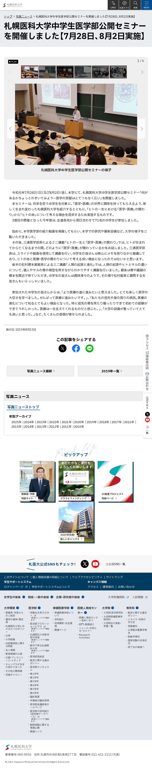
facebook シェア (76, 350)
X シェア (62, 350)
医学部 (32, 608)
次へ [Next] (141, 73)
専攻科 (130, 608)
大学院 (106, 608)
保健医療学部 (61, 608)
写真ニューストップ (23, 408)
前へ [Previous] (10, 73)
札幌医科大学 (12, 5)
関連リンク (36, 731)
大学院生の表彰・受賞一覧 (112, 624)
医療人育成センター (87, 610)
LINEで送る (89, 350)
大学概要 (9, 608)
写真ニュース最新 (39, 372)
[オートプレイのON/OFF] (13, 62)
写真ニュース (24, 16)
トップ (8, 16)
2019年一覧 (110, 372)
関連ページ (60, 629)
